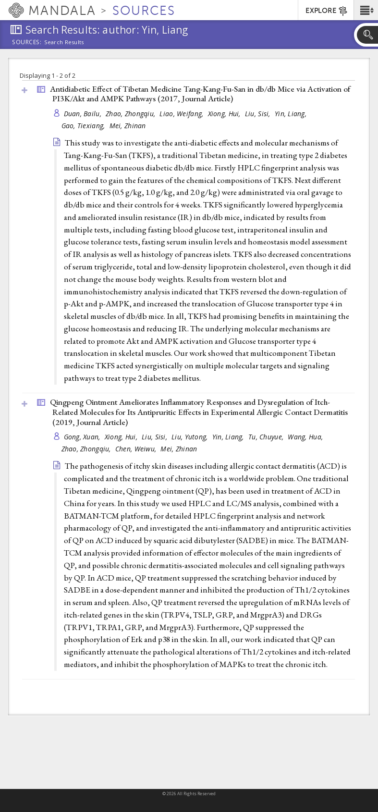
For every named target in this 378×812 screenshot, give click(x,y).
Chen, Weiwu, (137, 448)
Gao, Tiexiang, (84, 125)
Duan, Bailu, (84, 113)
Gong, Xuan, (83, 436)
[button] (366, 10)
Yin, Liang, (291, 113)
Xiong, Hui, (225, 113)
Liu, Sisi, (258, 113)
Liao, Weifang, (182, 113)
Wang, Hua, (306, 436)
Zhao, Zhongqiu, (131, 113)
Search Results (64, 42)
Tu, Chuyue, (266, 436)
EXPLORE (326, 11)
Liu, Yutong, (190, 436)
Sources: (27, 42)
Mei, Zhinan (128, 125)
